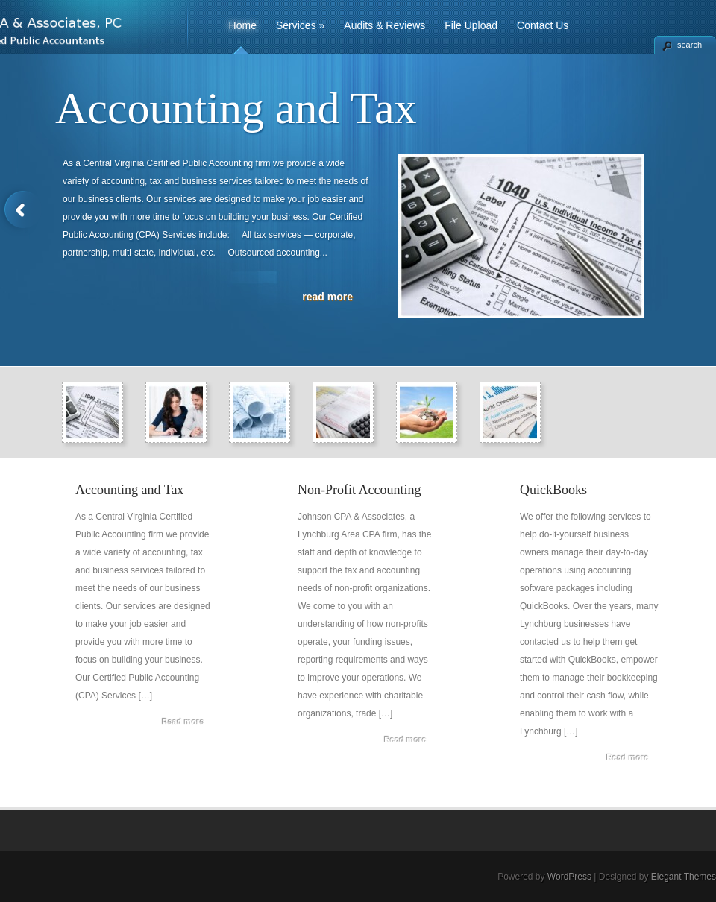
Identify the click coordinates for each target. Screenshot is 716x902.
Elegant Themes (683, 876)
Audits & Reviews (384, 25)
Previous (21, 210)
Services (300, 25)
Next (695, 210)
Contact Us (542, 25)
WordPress (569, 876)
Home (243, 25)
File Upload (471, 25)
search (689, 44)
